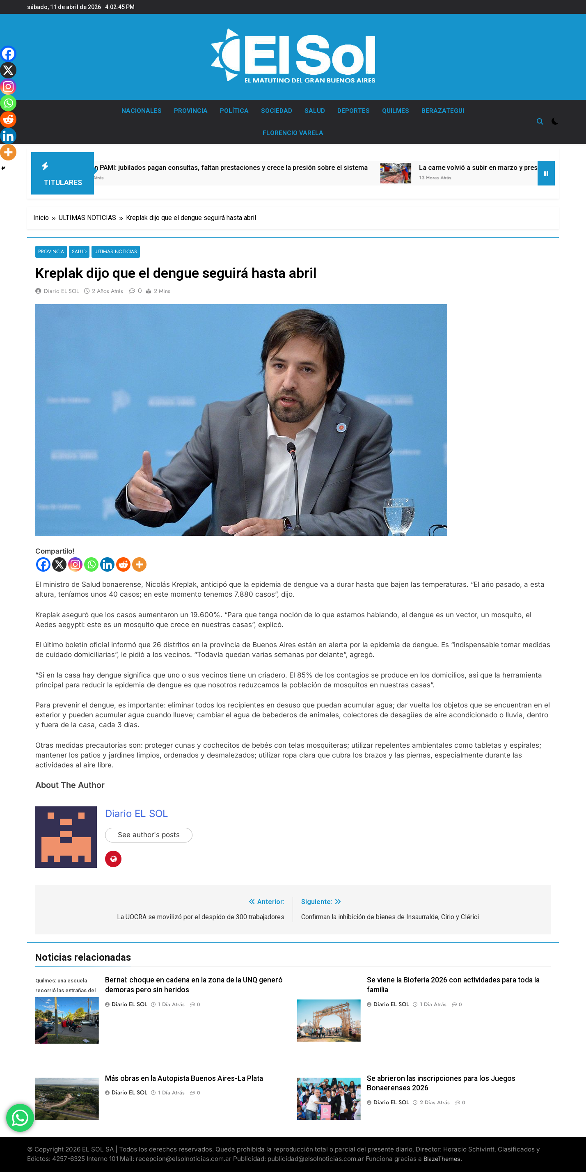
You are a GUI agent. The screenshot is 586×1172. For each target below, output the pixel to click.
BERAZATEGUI (442, 110)
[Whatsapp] (91, 564)
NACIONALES (141, 110)
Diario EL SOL (61, 291)
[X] (59, 564)
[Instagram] (75, 564)
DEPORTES (353, 110)
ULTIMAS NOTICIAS (114, 251)
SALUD (314, 110)
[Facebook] (43, 564)
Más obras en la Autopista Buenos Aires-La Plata (184, 1078)
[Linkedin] (107, 564)
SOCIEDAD (276, 110)
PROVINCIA (191, 110)
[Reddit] (123, 564)
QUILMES (395, 110)
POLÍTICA (234, 110)
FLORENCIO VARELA (293, 133)
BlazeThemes (441, 1158)
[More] (139, 564)
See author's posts (149, 835)
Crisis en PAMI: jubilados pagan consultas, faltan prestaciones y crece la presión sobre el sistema (251, 168)
